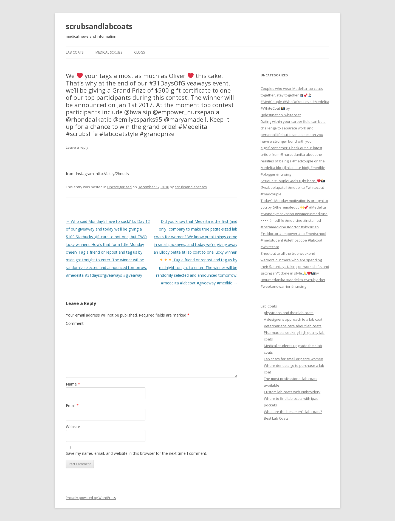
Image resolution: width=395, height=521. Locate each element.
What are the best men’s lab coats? (293, 411)
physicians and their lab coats (289, 312)
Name (73, 384)
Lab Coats (74, 52)
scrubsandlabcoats (99, 26)
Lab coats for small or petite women (293, 358)
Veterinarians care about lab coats (292, 325)
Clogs (139, 52)
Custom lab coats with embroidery (292, 391)
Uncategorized (119, 186)
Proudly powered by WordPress (91, 497)
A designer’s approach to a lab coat (293, 319)
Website (73, 426)
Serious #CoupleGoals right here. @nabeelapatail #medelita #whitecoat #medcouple (293, 187)
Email (72, 405)
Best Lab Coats (276, 418)
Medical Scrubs (108, 52)
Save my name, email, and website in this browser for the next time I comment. (136, 453)
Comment (75, 323)
